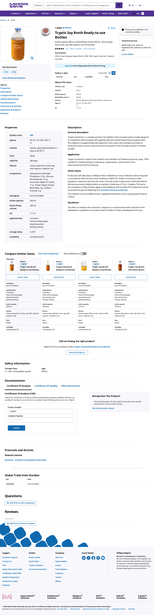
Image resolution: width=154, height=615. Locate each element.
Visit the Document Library (103, 408)
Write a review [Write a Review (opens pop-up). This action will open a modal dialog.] (76, 49)
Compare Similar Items (11, 95)
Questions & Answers (10, 109)
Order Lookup (108, 13)
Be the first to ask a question (21, 502)
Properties (5, 88)
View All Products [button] (77, 352)
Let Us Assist (128, 54)
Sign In (68, 66)
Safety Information (9, 99)
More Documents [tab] (70, 385)
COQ (14, 72)
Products (3, 20)
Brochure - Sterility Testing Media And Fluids (25, 460)
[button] (91, 13)
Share (111, 28)
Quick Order (123, 13)
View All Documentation (13, 78)
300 (31, 135)
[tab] (5, 20)
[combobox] (77, 5)
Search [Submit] (16, 428)
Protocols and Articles (10, 106)
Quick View (23, 277)
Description (6, 91)
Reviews (4, 113)
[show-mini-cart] (138, 13)
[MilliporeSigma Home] (19, 5)
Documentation (8, 102)
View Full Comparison (48, 253)
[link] (14, 557)
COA (6, 72)
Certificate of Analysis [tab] (19, 385)
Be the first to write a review (22, 524)
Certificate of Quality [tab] (46, 385)
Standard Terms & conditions (114, 190)
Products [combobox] (38, 5)
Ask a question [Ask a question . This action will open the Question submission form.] (89, 49)
